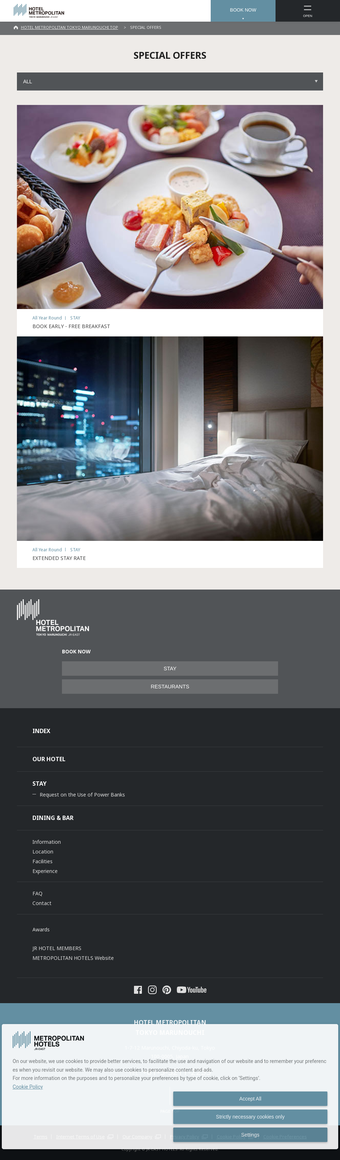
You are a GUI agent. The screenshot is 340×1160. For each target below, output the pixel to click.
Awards (41, 929)
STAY (170, 668)
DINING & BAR (52, 818)
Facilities (42, 861)
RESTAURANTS (170, 686)
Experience (45, 871)
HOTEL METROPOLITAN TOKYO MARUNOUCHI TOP (69, 27)
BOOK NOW (243, 10)
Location (42, 851)
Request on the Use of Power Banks (82, 794)
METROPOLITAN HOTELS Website (73, 957)
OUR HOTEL (49, 759)
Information (46, 841)
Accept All (250, 1099)
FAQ (37, 893)
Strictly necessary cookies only (250, 1117)
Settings (250, 1135)
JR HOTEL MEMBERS (56, 948)
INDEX (41, 731)
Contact (42, 903)
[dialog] (170, 1086)
